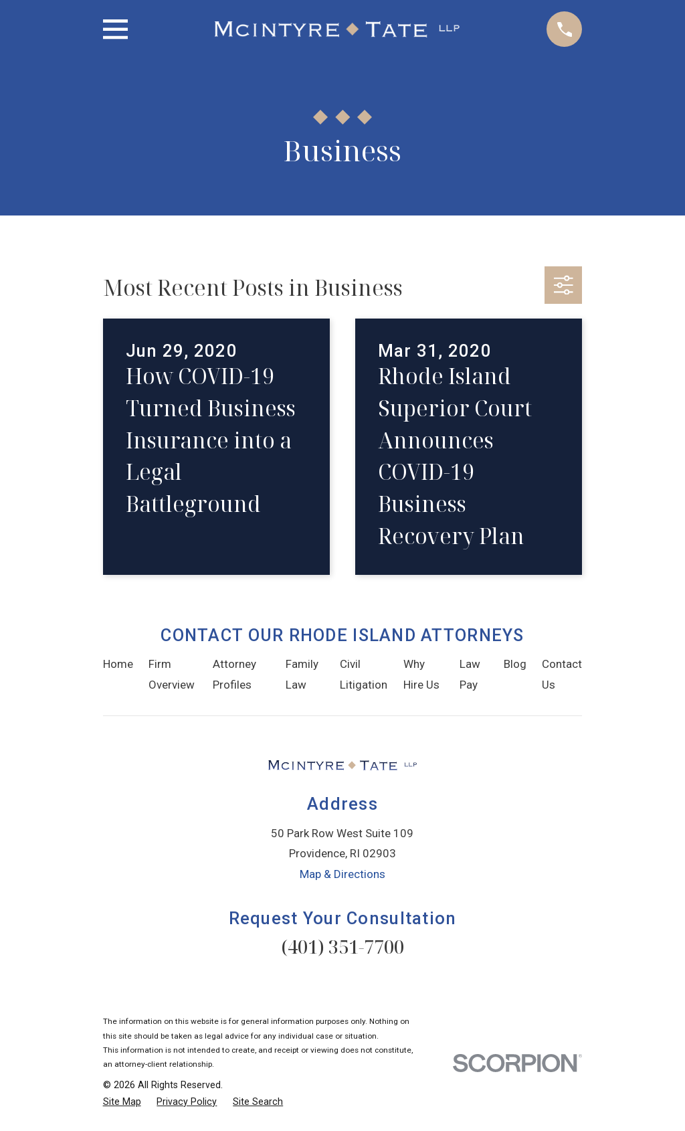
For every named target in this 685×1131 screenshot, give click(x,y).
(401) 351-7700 (342, 946)
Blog (515, 664)
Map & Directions (342, 874)
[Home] (337, 29)
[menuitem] (122, 1102)
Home (118, 664)
